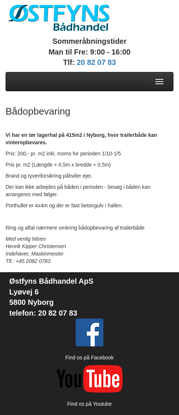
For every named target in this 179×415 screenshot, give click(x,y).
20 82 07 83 (96, 62)
